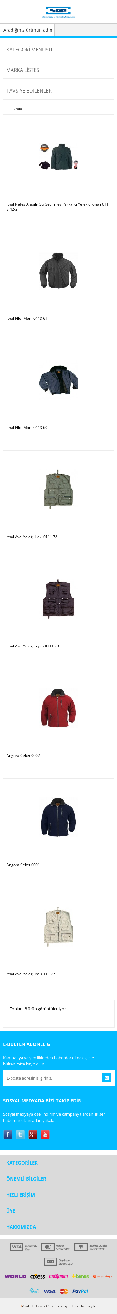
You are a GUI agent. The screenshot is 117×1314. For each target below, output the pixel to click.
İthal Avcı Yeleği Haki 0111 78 (32, 536)
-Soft (26, 1306)
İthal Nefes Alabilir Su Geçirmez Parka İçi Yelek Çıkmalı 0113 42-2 (58, 207)
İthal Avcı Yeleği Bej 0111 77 (31, 974)
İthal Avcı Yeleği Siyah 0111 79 (33, 646)
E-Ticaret (39, 1306)
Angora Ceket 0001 (23, 864)
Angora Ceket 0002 (23, 755)
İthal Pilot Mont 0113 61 (27, 318)
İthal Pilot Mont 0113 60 (27, 427)
